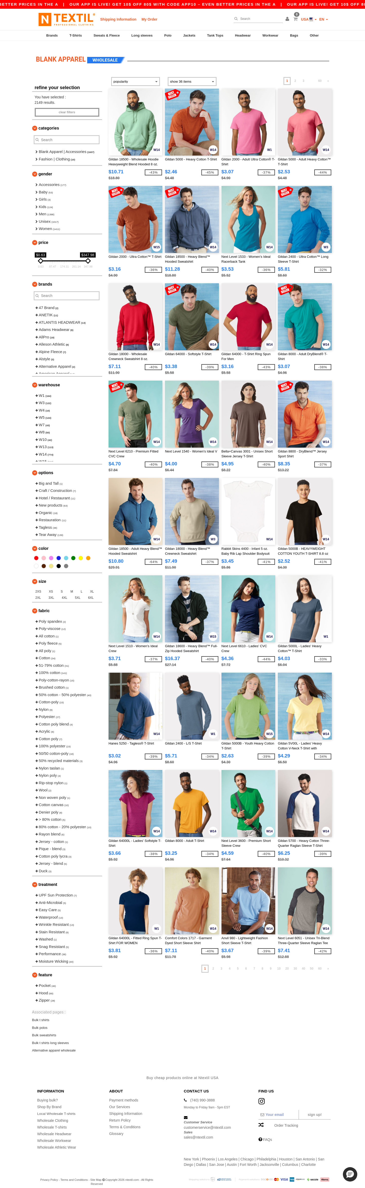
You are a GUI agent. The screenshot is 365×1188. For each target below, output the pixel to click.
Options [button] (46, 468)
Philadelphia (266, 1154)
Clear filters (67, 108)
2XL (38, 593)
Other (314, 35)
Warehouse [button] (49, 380)
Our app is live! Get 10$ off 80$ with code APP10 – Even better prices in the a (258, 4)
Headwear (243, 35)
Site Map (95, 1174)
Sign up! (315, 1110)
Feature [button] (45, 970)
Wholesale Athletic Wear (56, 1142)
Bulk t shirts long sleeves (50, 1038)
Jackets (189, 35)
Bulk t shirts (40, 1015)
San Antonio (305, 1154)
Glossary (116, 1129)
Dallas (201, 1160)
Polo (168, 35)
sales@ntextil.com (198, 1133)
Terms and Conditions (74, 1174)
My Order (149, 19)
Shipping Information (118, 19)
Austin (232, 1160)
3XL (51, 593)
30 (295, 964)
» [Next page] (328, 76)
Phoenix (208, 1154)
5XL (77, 593)
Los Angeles (227, 1154)
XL (92, 587)
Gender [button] (45, 169)
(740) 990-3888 (202, 1095)
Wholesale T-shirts (52, 1122)
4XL (64, 593)
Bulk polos (40, 1023)
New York (191, 1154)
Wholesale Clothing (52, 1116)
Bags (294, 35)
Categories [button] (49, 124)
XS (51, 587)
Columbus (290, 1160)
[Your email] (278, 1110)
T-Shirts (75, 35)
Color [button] (44, 544)
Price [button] (43, 238)
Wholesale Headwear (54, 1129)
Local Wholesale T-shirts (56, 1109)
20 (287, 964)
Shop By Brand (49, 1102)
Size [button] (42, 577)
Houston (285, 1154)
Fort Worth (248, 1160)
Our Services (119, 1102)
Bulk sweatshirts (44, 1030)
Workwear (270, 35)
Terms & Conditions (124, 1122)
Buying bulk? (47, 1095)
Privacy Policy (49, 1174)
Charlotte (308, 1160)
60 (320, 76)
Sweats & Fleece (107, 35)
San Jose (216, 1160)
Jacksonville (269, 1160)
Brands (52, 35)
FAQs (267, 1135)
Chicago (247, 1154)
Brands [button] (45, 279)
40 (303, 964)
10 (278, 964)
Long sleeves (142, 35)
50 (311, 964)
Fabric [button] (44, 606)
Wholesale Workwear (54, 1136)
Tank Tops (215, 35)
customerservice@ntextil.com (207, 1123)
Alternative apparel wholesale (54, 1046)
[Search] (257, 19)
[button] (288, 19)
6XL (91, 593)
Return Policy (120, 1116)
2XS (38, 587)
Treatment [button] (48, 880)
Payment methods (123, 1095)
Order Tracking (286, 1121)
